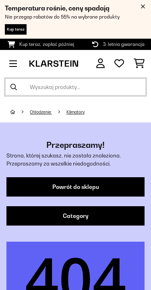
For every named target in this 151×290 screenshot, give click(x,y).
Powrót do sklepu (75, 187)
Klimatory (75, 112)
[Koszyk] (139, 63)
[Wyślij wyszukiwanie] (13, 87)
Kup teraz (16, 29)
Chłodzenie (41, 112)
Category (76, 216)
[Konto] (100, 63)
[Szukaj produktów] (75, 87)
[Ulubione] (119, 63)
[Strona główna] (20, 112)
